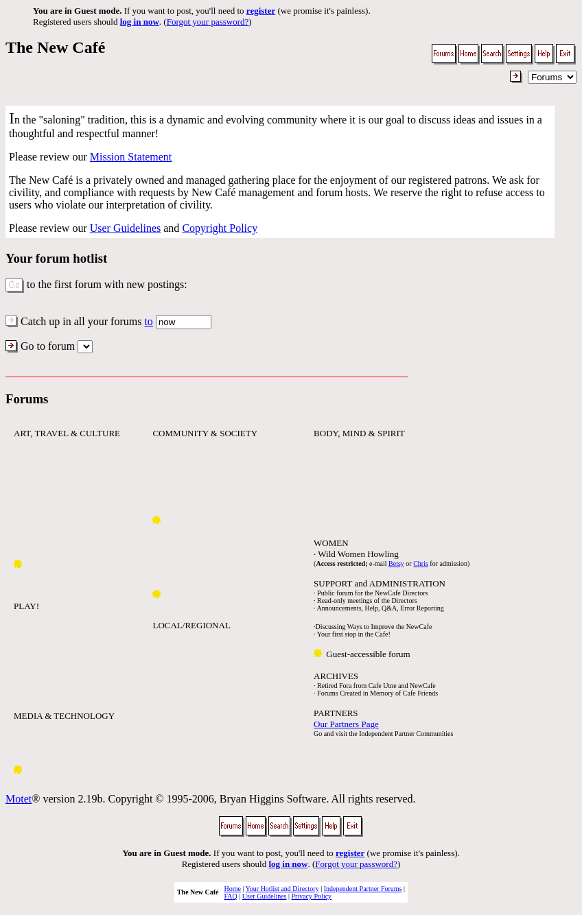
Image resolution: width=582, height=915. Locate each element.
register (260, 10)
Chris (420, 563)
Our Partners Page (346, 724)
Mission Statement (131, 157)
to (148, 321)
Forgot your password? (208, 21)
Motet (18, 799)
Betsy (396, 563)
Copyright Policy (219, 228)
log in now (139, 21)
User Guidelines (125, 228)
